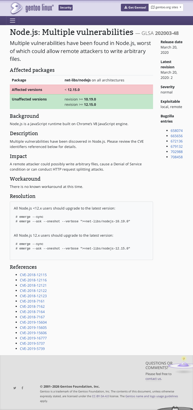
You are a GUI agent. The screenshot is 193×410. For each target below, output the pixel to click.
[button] (135, 7)
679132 (177, 146)
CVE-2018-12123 (33, 295)
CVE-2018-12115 (33, 274)
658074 (177, 130)
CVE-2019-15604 (33, 322)
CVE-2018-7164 (32, 311)
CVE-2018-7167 (32, 317)
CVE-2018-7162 (32, 306)
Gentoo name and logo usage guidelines (151, 396)
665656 (177, 135)
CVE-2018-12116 (33, 280)
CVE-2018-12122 (33, 290)
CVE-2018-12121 (33, 285)
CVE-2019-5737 (32, 343)
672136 (177, 141)
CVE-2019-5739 (32, 348)
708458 (177, 157)
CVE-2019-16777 (33, 338)
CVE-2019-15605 (33, 327)
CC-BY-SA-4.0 (100, 396)
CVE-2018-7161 (32, 301)
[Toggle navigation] (12, 20)
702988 (177, 151)
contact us (153, 379)
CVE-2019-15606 (33, 332)
